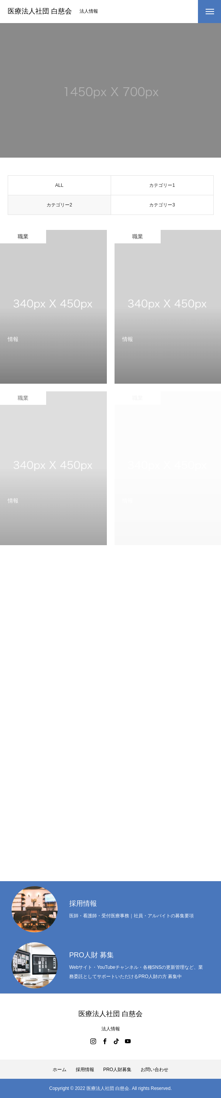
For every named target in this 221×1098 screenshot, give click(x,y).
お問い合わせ (154, 1069)
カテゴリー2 (59, 207)
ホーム (59, 1069)
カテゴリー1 (162, 187)
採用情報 (85, 1069)
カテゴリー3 (162, 207)
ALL (59, 187)
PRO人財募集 (117, 1069)
